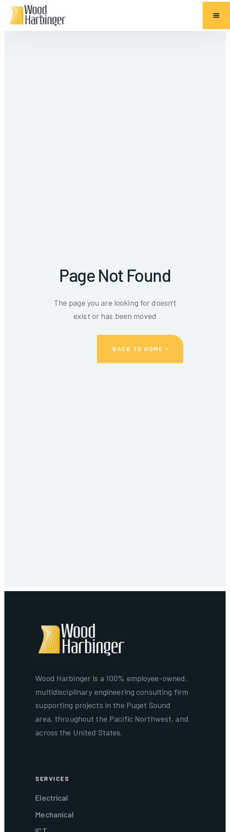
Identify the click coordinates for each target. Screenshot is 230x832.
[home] (37, 15)
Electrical (51, 797)
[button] (216, 15)
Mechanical (54, 814)
